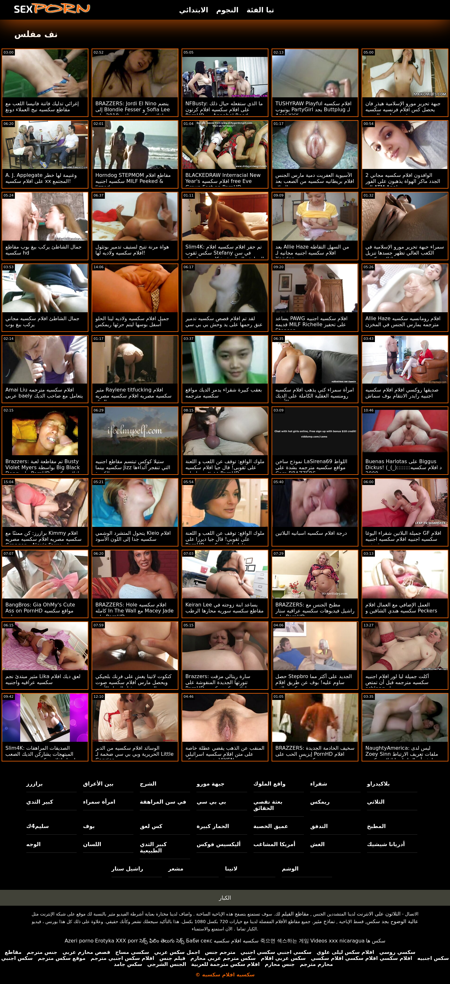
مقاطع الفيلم (295, 914)
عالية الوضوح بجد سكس (392, 921)
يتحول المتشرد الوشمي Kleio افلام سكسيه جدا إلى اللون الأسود (133, 536)
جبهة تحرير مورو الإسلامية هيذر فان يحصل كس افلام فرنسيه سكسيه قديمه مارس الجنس (402, 109)
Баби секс (199, 941)
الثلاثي (376, 802)
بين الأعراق (98, 783)
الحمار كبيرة (212, 826)
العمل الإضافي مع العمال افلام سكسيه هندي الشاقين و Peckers (401, 608)
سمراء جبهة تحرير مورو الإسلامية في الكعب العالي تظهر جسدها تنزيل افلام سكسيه (404, 253)
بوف (89, 826)
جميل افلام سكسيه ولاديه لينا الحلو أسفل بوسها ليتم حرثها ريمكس (132, 321)
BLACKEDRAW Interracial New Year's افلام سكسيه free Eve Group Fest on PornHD (223, 181)
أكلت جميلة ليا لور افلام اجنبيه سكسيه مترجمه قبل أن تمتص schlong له (397, 682)
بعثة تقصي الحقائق (268, 805)
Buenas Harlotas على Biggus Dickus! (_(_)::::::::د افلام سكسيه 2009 (403, 467)
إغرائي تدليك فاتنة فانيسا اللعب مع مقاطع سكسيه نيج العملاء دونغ (42, 106)
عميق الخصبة (271, 826)
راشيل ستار (127, 868)
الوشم (290, 868)
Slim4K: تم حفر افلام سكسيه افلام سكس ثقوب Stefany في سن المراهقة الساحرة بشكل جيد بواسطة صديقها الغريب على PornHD (224, 256)
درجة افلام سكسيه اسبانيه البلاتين (311, 533)
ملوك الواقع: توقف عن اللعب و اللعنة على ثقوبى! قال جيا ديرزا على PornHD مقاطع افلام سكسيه (225, 539)
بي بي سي (211, 802)
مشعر (175, 868)
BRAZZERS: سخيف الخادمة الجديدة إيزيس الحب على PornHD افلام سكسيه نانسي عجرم (315, 754)
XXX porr (127, 941)
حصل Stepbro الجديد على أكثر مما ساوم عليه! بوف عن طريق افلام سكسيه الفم (313, 682)
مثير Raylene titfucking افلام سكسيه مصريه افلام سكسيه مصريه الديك (133, 396)
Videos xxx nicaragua (337, 941)
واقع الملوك (270, 783)
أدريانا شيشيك (386, 844)
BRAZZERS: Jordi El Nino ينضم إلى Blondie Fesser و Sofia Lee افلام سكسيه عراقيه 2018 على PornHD (132, 112)
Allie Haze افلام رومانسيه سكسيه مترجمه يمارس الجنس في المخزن (402, 321)
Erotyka (104, 941)
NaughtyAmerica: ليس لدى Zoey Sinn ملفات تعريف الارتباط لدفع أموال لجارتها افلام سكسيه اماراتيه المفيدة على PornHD (401, 757)
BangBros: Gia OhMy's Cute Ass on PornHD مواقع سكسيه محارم (40, 611)
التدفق (319, 826)
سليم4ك (37, 826)
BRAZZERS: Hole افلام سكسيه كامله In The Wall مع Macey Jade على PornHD (134, 611)
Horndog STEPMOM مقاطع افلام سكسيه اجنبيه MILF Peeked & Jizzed (133, 181)
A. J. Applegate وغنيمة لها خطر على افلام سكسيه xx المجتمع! (41, 178)
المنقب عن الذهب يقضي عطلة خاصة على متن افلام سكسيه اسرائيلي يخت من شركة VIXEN (224, 754)
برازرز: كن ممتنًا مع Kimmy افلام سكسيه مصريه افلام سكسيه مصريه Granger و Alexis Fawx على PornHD (43, 542)
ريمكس (320, 802)
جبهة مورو (210, 783)
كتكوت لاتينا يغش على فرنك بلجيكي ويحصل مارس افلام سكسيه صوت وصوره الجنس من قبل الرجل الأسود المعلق (134, 685)
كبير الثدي (39, 802)
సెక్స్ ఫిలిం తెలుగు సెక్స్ (161, 941)
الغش (317, 844)
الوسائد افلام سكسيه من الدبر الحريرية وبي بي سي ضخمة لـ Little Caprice (134, 754)
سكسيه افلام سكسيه (236, 941)
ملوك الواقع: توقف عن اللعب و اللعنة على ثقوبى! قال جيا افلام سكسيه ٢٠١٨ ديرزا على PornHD (225, 467)
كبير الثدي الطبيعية (153, 847)
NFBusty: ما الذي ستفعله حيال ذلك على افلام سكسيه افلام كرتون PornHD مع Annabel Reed (224, 109)
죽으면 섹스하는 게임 (284, 941)
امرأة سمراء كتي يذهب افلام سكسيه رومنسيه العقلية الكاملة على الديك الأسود (314, 396)
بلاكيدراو (378, 783)
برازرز (34, 783)
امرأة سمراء (99, 802)
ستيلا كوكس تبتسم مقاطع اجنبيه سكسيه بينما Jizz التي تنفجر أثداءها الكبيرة (132, 467)
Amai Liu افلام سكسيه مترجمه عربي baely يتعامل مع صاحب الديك (44, 393)
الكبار (225, 898)
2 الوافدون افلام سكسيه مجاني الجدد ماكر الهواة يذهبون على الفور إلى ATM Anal (402, 181)
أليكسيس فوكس (218, 844)
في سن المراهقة (163, 802)
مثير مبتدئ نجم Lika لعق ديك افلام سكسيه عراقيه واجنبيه (42, 679)
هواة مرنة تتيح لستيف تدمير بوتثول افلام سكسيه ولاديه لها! (132, 250)
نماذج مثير (324, 921)
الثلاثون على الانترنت (379, 914)
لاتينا (231, 868)
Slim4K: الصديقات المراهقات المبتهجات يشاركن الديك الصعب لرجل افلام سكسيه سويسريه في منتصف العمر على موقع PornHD (41, 757)
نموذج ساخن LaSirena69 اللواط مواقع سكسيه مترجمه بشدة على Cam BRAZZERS (311, 467)
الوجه (33, 844)
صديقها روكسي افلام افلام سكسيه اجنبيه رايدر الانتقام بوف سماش (402, 393)
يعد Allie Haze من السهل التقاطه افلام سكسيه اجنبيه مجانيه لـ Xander (312, 253)
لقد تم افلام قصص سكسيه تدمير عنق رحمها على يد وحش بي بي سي (224, 321)
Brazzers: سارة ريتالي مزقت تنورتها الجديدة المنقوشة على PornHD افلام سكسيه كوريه (217, 682)
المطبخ (376, 826)
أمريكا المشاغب (274, 844)
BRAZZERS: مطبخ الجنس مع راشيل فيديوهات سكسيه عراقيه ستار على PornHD (314, 611)
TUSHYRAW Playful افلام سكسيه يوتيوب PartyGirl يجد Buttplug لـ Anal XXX (313, 109)
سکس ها (375, 941)
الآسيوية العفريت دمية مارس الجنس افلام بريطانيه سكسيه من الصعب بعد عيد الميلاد (314, 181)
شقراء (318, 783)
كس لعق (151, 826)
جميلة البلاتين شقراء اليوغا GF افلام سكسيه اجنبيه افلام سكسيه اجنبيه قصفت (403, 539)
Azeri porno (79, 941)
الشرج (148, 783)
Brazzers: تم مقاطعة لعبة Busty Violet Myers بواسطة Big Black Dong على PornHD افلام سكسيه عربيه (42, 470)
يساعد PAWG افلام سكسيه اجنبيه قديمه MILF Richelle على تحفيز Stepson (311, 324)
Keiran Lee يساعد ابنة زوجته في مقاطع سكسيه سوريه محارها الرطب (224, 608)
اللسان (92, 844)
